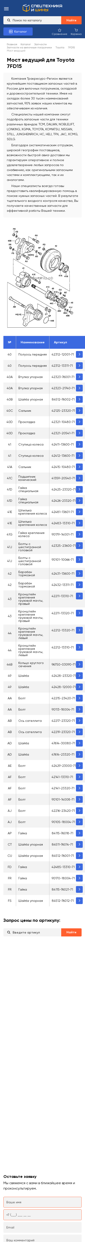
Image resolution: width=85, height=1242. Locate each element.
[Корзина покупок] (76, 32)
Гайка (22, 833)
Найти (71, 20)
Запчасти (40, 44)
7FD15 (71, 47)
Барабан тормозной (26, 573)
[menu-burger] (6, 9)
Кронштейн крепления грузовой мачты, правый (30, 598)
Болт (22, 698)
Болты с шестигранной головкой (29, 547)
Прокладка (26, 422)
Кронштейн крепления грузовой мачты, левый (30, 633)
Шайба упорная (30, 399)
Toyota (59, 47)
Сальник (24, 410)
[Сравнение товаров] (59, 32)
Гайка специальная (28, 489)
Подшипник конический (27, 478)
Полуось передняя (32, 354)
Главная (12, 44)
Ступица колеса (31, 444)
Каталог (26, 44)
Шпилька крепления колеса (32, 511)
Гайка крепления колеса (31, 534)
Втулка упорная (30, 377)
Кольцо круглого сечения (31, 664)
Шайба (23, 675)
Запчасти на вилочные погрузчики (29, 47)
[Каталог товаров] (18, 31)
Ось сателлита (30, 720)
